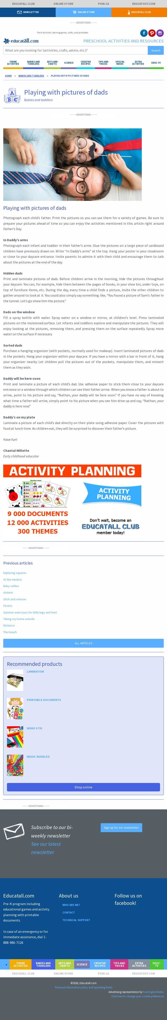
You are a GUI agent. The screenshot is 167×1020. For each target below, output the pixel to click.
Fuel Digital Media (153, 992)
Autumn (8, 592)
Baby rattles (11, 586)
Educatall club (23, 4)
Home (8, 75)
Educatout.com (143, 4)
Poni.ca (103, 4)
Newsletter (28, 12)
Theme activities (13, 63)
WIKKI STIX (34, 728)
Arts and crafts (64, 964)
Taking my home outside (19, 619)
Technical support (76, 920)
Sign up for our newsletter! (121, 828)
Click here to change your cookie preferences (137, 996)
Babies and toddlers (33, 63)
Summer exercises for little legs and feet (30, 612)
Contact (68, 912)
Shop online (83, 787)
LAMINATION (35, 671)
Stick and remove (14, 599)
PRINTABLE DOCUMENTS (44, 700)
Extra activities (138, 63)
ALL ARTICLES (83, 643)
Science (68, 62)
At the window (12, 579)
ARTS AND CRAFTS (52, 63)
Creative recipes (86, 63)
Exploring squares (15, 573)
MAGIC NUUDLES (38, 757)
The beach (10, 632)
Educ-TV (156, 62)
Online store (63, 4)
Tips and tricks (103, 63)
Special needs (120, 63)
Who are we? (71, 905)
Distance (9, 625)
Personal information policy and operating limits (83, 987)
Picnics (7, 606)
